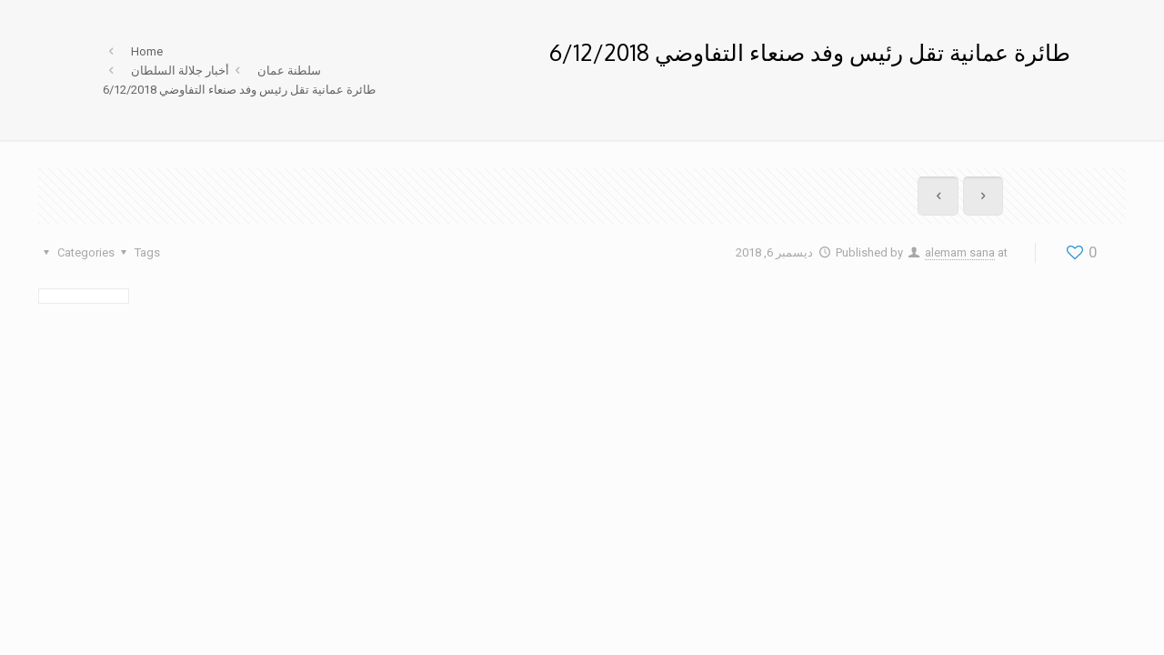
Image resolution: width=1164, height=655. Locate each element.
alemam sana (960, 252)
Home (147, 51)
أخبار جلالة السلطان (180, 70)
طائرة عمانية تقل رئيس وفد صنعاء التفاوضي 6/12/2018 (239, 89)
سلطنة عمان (289, 70)
